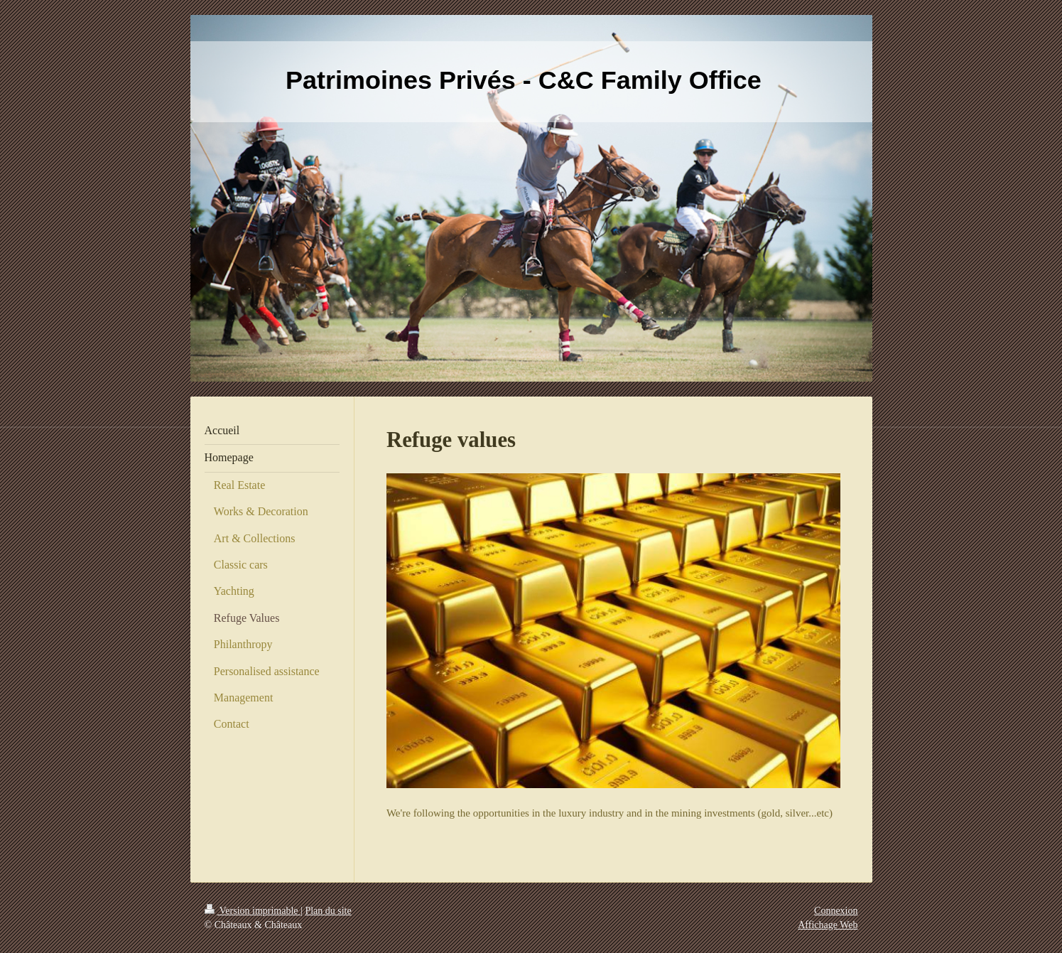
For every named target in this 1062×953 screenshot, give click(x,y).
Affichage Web (827, 925)
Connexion (835, 910)
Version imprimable (253, 910)
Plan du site (328, 910)
